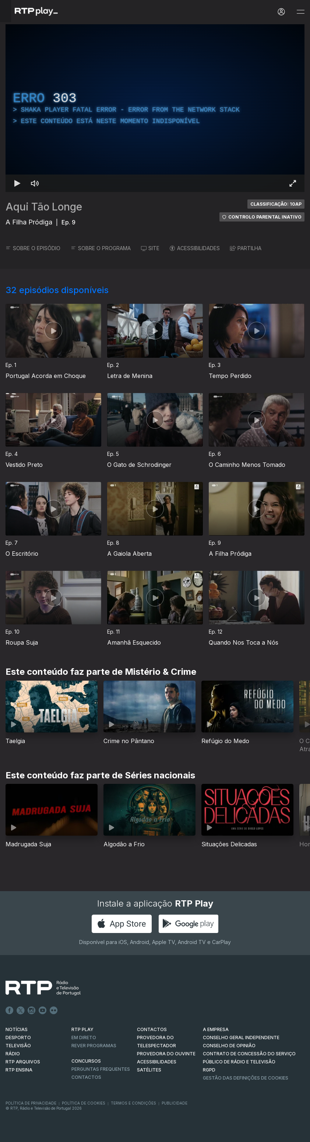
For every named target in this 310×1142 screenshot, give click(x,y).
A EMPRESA (216, 1029)
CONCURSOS (86, 1061)
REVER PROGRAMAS (93, 1045)
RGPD (209, 1070)
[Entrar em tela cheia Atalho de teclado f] (293, 183)
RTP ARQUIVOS (23, 1061)
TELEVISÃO (18, 1045)
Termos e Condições (133, 1103)
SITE (150, 248)
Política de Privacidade (31, 1103)
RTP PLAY (82, 1029)
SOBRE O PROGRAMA (101, 248)
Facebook (10, 1010)
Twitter (21, 1010)
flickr (54, 1010)
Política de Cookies (83, 1103)
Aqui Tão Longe (44, 207)
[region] (155, 108)
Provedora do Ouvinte (166, 1053)
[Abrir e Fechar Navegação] (300, 12)
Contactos (86, 1077)
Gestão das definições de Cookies (245, 1078)
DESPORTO (18, 1037)
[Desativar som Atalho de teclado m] (35, 183)
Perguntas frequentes (100, 1069)
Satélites (149, 1070)
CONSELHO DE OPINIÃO (229, 1045)
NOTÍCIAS (17, 1029)
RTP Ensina (19, 1070)
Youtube (43, 1010)
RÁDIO (13, 1053)
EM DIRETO (83, 1037)
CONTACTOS (152, 1029)
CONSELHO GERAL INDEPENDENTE (241, 1037)
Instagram (32, 1010)
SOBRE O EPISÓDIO (33, 248)
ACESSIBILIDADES (195, 248)
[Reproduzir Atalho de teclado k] (17, 183)
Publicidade (174, 1103)
